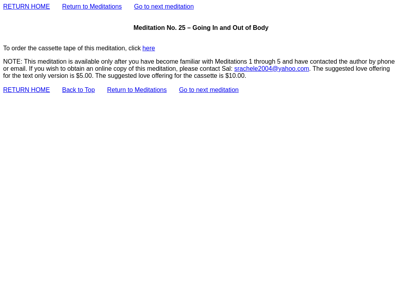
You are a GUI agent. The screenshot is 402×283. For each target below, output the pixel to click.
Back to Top (78, 89)
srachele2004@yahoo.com (271, 68)
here (149, 48)
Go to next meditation (164, 6)
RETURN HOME (26, 6)
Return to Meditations (92, 6)
